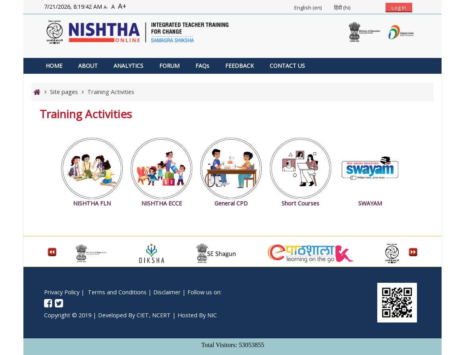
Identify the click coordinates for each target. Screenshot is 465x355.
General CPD (231, 203)
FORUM (169, 65)
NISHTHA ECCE (161, 203)
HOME (54, 65)
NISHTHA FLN (92, 203)
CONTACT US (287, 65)
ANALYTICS (128, 65)
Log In (399, 7)
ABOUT (88, 65)
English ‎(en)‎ (308, 7)
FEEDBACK (239, 65)
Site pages (64, 92)
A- (106, 7)
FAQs (202, 65)
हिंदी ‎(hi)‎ (342, 7)
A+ (122, 6)
